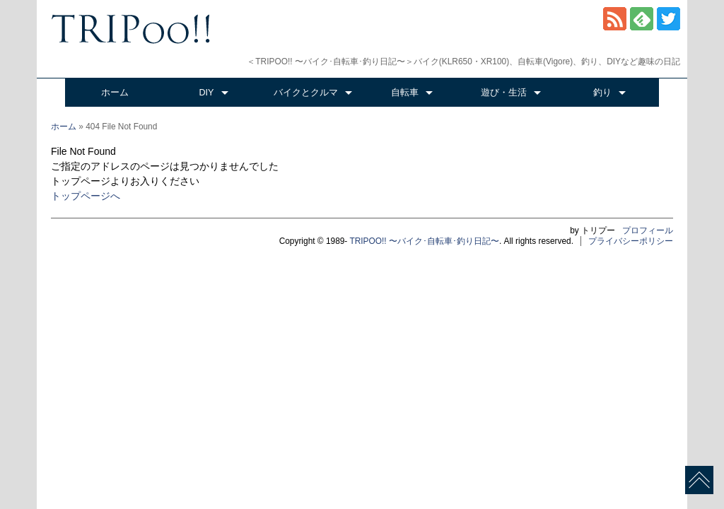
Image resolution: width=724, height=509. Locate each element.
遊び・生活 (504, 93)
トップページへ (85, 195)
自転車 (405, 93)
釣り (602, 93)
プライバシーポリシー (630, 241)
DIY (206, 93)
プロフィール (647, 230)
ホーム (115, 93)
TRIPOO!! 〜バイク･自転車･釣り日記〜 (424, 241)
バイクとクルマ (306, 93)
